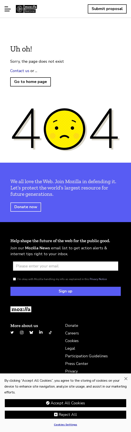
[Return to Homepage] (65, 309)
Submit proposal (107, 8)
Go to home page (30, 81)
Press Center (76, 363)
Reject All (68, 414)
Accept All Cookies (68, 403)
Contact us (19, 70)
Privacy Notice (98, 279)
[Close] (126, 378)
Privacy (71, 371)
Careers (72, 333)
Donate (71, 325)
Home (26, 9)
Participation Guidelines (86, 356)
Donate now (25, 206)
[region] (65, 402)
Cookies (72, 340)
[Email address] (65, 266)
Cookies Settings (65, 424)
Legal (70, 348)
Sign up (65, 291)
